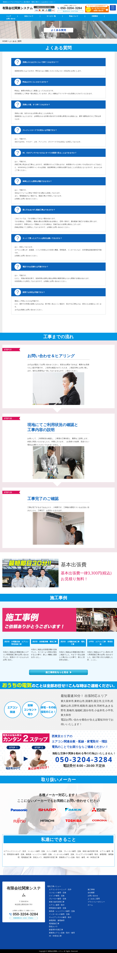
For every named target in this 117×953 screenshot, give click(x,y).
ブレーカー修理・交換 (57, 898)
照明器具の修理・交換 (57, 908)
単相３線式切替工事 (56, 902)
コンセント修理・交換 (57, 892)
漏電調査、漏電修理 (56, 920)
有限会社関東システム (55, 951)
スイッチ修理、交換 (56, 895)
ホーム (90, 905)
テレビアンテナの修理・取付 (60, 917)
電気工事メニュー (54, 886)
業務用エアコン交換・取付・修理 (62, 933)
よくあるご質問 (94, 898)
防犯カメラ (53, 926)
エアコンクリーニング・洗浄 (60, 889)
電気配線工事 (54, 923)
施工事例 (91, 889)
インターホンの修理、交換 (59, 914)
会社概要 (91, 892)
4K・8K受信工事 (55, 936)
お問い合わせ (93, 895)
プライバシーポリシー (96, 902)
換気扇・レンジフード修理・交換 (62, 911)
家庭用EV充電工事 (56, 929)
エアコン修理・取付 (56, 905)
